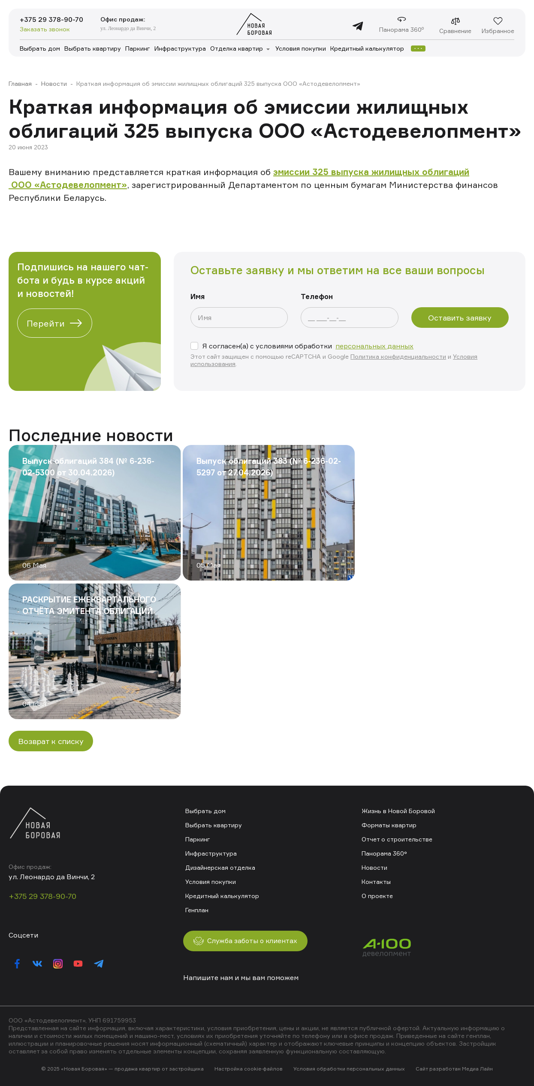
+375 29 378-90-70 (52, 19)
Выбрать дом (40, 48)
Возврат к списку (51, 741)
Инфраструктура (180, 48)
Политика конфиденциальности (398, 356)
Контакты (376, 881)
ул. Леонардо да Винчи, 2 (129, 28)
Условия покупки (300, 48)
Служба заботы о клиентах (246, 941)
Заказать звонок (45, 29)
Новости (54, 83)
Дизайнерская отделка (220, 867)
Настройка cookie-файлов (248, 1069)
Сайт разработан (438, 1069)
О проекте (377, 895)
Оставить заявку (460, 317)
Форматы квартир (389, 825)
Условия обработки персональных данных (349, 1069)
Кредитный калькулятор (367, 48)
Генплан (196, 910)
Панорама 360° (384, 853)
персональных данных (374, 346)
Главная (20, 83)
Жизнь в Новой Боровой (398, 810)
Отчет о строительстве (397, 839)
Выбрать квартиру (92, 48)
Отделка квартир (236, 48)
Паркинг (137, 48)
